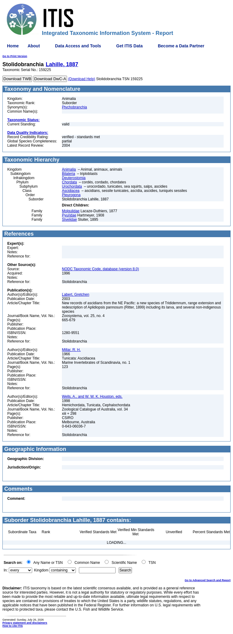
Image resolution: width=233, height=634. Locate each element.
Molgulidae (70, 211)
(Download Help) (81, 79)
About (34, 45)
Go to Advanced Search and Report (208, 580)
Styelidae (69, 219)
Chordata (69, 182)
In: (6, 570)
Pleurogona (71, 195)
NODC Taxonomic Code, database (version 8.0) (100, 269)
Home (13, 45)
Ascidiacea (70, 191)
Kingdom (41, 570)
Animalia (69, 169)
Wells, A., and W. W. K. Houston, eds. (92, 396)
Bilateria (68, 174)
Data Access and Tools (78, 45)
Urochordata (72, 186)
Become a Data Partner (181, 45)
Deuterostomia (74, 178)
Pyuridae (69, 215)
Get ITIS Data (129, 45)
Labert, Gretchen (75, 294)
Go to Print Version (14, 56)
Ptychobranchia (74, 107)
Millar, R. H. (71, 350)
